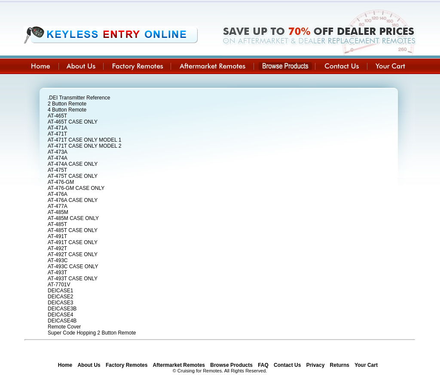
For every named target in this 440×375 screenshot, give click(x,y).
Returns (339, 365)
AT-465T (57, 116)
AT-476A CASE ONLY (73, 200)
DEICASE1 (60, 291)
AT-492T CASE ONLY (73, 254)
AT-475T (57, 170)
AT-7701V (59, 285)
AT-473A (57, 152)
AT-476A (57, 194)
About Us (88, 365)
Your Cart (366, 365)
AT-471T (57, 134)
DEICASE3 (60, 303)
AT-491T (57, 236)
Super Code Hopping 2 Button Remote (92, 333)
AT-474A (57, 158)
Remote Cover (64, 327)
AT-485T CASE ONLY (73, 230)
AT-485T (57, 224)
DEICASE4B (62, 321)
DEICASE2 (60, 297)
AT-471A (57, 128)
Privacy (315, 365)
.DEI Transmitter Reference (79, 98)
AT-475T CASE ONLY (73, 176)
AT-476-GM (61, 182)
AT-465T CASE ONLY (73, 122)
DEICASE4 (60, 315)
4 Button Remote (67, 110)
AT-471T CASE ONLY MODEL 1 (84, 140)
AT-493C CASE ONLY (73, 266)
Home (65, 365)
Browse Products (231, 365)
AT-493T (57, 273)
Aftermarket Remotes (179, 365)
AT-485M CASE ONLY (73, 218)
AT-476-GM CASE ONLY (76, 188)
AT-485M (58, 212)
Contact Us (287, 365)
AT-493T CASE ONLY (73, 279)
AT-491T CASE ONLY (73, 242)
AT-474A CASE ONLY (73, 164)
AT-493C (57, 260)
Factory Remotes (126, 365)
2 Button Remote (67, 104)
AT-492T (57, 248)
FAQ (263, 365)
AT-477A (57, 206)
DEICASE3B (62, 309)
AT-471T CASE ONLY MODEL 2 (84, 146)
